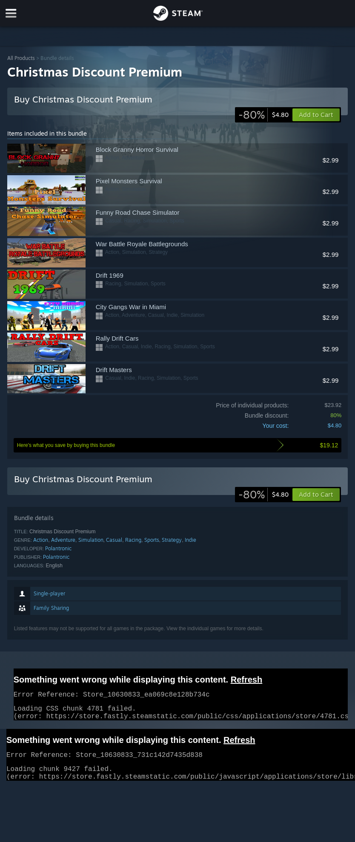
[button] (316, 494)
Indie (190, 540)
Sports (151, 540)
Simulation (90, 540)
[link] (263, 115)
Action (40, 540)
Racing (133, 540)
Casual (114, 540)
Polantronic (58, 548)
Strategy (172, 540)
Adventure (63, 540)
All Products (21, 58)
